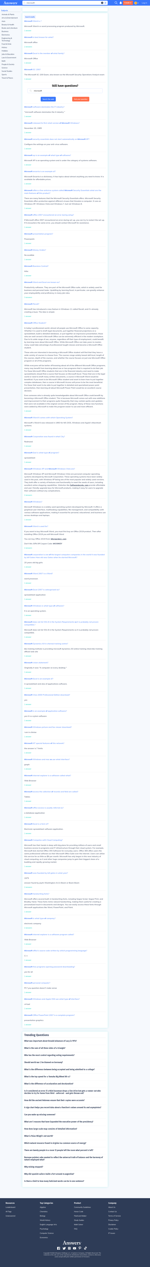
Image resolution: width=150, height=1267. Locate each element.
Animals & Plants (8, 14)
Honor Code (78, 1212)
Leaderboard (10, 1207)
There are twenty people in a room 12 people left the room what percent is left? (58, 1150)
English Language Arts (48, 1225)
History (4, 47)
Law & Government (9, 58)
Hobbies (5, 51)
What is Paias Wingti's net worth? (38, 1136)
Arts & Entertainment (10, 18)
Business (5, 31)
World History (45, 1220)
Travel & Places (7, 78)
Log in (144, 3)
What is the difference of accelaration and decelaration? (48, 1083)
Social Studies (7, 71)
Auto (3, 21)
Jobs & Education (8, 54)
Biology (42, 1216)
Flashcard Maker (80, 1216)
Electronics (6, 35)
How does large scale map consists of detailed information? (50, 1129)
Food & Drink (6, 44)
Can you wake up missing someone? (39, 1114)
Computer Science (47, 1233)
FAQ (75, 1229)
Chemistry (43, 1212)
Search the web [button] (48, 99)
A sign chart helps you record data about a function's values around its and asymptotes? (62, 1107)
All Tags (8, 1212)
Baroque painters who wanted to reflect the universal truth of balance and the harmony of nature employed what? (63, 1158)
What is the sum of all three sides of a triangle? (44, 1048)
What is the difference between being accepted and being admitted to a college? (59, 1069)
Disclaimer (112, 1225)
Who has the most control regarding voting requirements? (49, 1055)
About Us (111, 1207)
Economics (44, 1237)
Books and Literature (9, 28)
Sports (4, 75)
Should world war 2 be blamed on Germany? (43, 1062)
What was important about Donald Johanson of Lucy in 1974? (50, 1041)
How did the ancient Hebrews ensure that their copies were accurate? (54, 1100)
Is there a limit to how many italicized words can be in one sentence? (54, 1181)
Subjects (4, 10)
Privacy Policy (113, 1220)
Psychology (44, 1229)
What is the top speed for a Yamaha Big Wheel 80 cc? (47, 1076)
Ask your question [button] (80, 99)
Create (127, 3)
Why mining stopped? (33, 1167)
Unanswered (10, 1216)
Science (5, 68)
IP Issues (111, 1233)
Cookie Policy (113, 1229)
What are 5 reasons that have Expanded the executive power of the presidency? (58, 1121)
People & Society (8, 64)
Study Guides (79, 1220)
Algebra (43, 1207)
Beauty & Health (8, 25)
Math (4, 61)
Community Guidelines (82, 1207)
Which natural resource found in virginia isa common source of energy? (55, 1143)
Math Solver (78, 1225)
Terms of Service (114, 1216)
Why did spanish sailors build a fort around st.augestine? (49, 1174)
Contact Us (112, 1212)
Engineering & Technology (7, 39)
